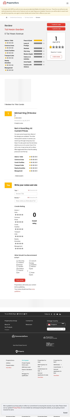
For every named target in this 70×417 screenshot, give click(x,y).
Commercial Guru (20, 336)
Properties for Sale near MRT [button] (26, 390)
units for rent (56, 29)
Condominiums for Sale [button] (42, 370)
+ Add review (56, 56)
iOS (25, 314)
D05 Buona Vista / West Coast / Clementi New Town (59, 393)
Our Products (8, 327)
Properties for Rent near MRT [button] (27, 394)
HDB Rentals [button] (58, 365)
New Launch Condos (11, 387)
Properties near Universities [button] (42, 390)
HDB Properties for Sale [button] (42, 366)
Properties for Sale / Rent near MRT (27, 385)
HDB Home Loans (26, 367)
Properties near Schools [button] (42, 394)
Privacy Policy (17, 408)
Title (15, 190)
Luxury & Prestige (32, 262)
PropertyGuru (10, 360)
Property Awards (50, 337)
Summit (20, 345)
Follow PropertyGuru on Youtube (57, 314)
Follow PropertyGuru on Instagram (54, 314)
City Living (20, 261)
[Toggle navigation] (67, 3)
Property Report (50, 344)
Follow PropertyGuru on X (62, 314)
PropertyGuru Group (11, 321)
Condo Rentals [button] (58, 367)
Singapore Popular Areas (58, 384)
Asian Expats (31, 274)
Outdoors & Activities (20, 263)
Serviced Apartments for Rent (57, 371)
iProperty (20, 351)
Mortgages (25, 360)
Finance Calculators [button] (27, 370)
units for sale (56, 24)
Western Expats (32, 267)
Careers (7, 330)
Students (32, 264)
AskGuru (8, 363)
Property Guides (10, 365)
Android (20, 314)
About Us (7, 324)
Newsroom (29, 324)
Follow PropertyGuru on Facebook (51, 314)
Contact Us (29, 321)
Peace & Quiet (19, 271)
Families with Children (20, 267)
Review (16, 197)
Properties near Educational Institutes (42, 385)
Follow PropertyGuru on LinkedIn (60, 314)
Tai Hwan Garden (14, 29)
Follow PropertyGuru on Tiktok (64, 314)
